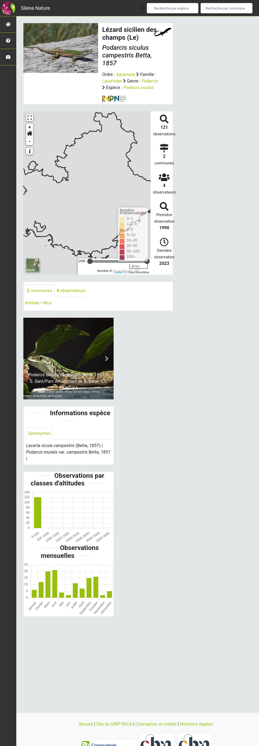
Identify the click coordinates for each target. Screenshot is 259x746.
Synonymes (39, 433)
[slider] (90, 261)
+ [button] (29, 127)
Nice (47, 302)
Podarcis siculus (138, 87)
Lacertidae (112, 81)
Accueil (86, 724)
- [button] (29, 141)
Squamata (125, 74)
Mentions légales (196, 724)
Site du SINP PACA (114, 724)
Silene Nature (35, 8)
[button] (29, 134)
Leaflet (118, 272)
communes (39, 290)
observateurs (71, 290)
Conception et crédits (156, 724)
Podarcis (150, 81)
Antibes (32, 302)
